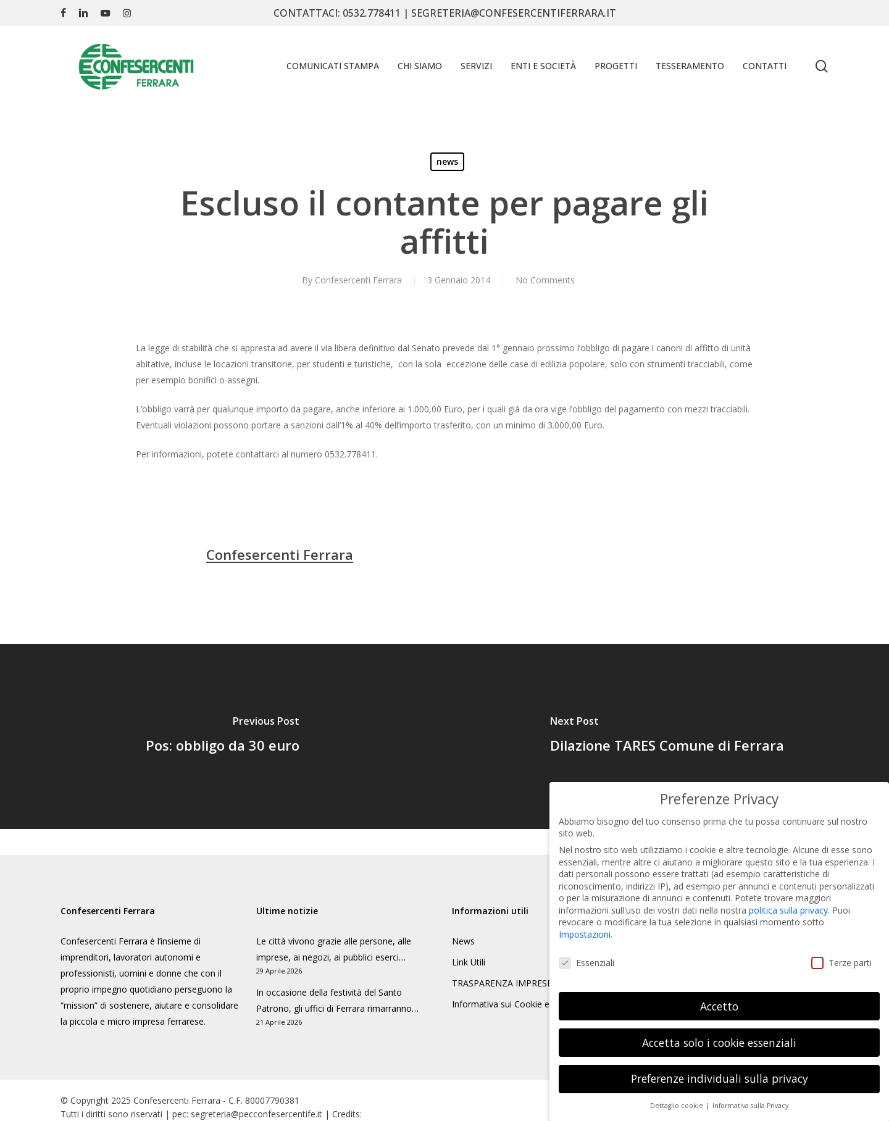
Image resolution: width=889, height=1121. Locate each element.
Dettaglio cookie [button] (677, 1101)
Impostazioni (585, 930)
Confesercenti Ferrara (358, 280)
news (447, 161)
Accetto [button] (719, 1001)
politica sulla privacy (788, 906)
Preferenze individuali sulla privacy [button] (719, 1074)
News (463, 941)
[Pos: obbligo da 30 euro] (222, 736)
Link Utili (468, 962)
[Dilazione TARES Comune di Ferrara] (666, 736)
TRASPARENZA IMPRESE (502, 983)
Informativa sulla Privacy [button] (750, 1101)
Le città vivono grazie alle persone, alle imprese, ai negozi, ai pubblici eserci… (333, 949)
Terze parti (841, 958)
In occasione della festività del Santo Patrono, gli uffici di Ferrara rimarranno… (337, 1000)
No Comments (545, 280)
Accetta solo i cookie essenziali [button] (719, 1037)
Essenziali (586, 958)
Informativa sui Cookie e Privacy (516, 1004)
